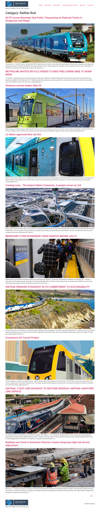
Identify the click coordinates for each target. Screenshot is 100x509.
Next (92, 496)
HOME (40, 5)
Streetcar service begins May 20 (23, 85)
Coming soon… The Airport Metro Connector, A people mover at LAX (43, 185)
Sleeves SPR (56, 5)
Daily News (48, 5)
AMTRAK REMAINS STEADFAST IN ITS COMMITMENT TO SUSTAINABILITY (47, 286)
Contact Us (90, 5)
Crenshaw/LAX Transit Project (22, 337)
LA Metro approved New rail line (23, 134)
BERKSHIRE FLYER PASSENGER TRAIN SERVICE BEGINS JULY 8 (41, 236)
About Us (82, 5)
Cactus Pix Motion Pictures (69, 5)
